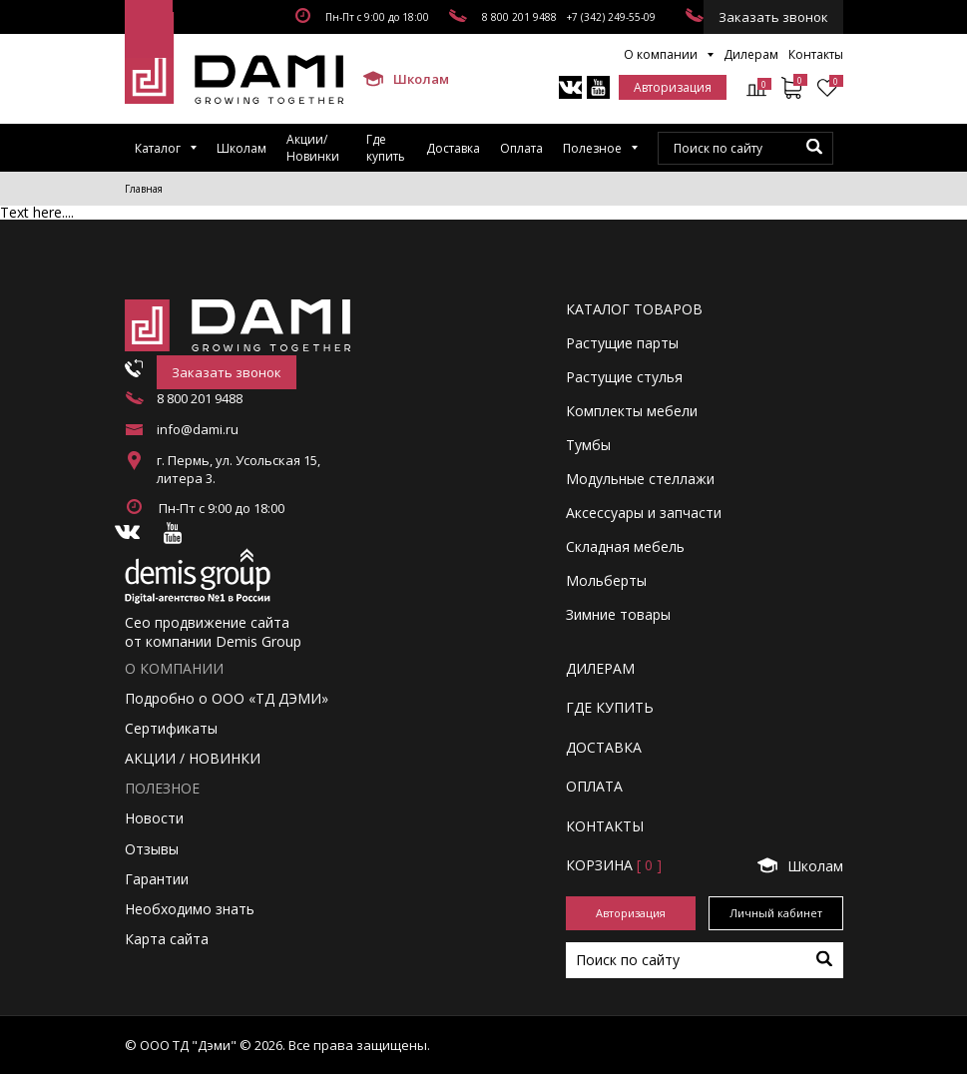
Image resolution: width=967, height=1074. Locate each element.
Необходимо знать (189, 908)
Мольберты (606, 580)
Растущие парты (622, 342)
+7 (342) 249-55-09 (611, 17)
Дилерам (751, 54)
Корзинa (614, 864)
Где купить (385, 148)
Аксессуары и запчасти (644, 512)
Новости (154, 817)
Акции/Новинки (312, 148)
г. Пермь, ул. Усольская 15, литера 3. (238, 469)
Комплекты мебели (632, 410)
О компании (661, 54)
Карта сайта (167, 938)
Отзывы (152, 848)
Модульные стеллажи (640, 478)
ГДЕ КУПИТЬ (610, 707)
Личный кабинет (775, 912)
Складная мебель (625, 546)
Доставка (453, 148)
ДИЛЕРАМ (600, 668)
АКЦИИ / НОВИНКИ (192, 758)
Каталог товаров (634, 308)
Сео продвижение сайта (207, 622)
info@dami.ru (198, 429)
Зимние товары (618, 614)
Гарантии (157, 878)
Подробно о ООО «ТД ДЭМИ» (226, 698)
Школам (397, 79)
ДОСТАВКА (604, 747)
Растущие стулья (624, 376)
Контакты (815, 54)
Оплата (521, 148)
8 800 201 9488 (519, 17)
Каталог (158, 148)
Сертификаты (171, 728)
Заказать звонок (773, 17)
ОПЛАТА (594, 786)
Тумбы (588, 444)
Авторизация (673, 87)
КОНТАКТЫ (605, 825)
